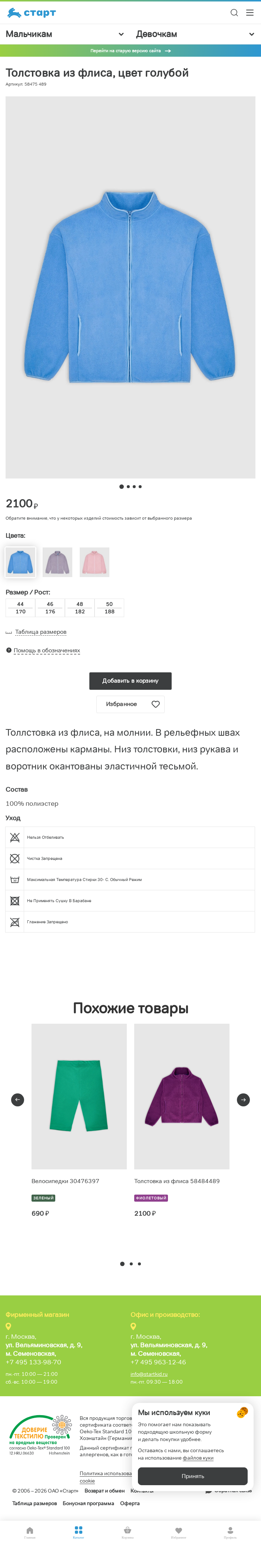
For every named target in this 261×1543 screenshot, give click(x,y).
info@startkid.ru (149, 1374)
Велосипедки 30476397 (65, 1181)
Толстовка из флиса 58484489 (177, 1181)
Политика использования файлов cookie (120, 1477)
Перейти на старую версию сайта (125, 50)
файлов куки (198, 1457)
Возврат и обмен (105, 1490)
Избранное (133, 704)
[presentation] (17, 1099)
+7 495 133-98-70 (33, 1362)
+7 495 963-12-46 (158, 1362)
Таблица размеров (34, 1503)
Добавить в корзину (130, 680)
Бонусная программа (88, 1503)
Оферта (130, 1503)
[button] (122, 1264)
